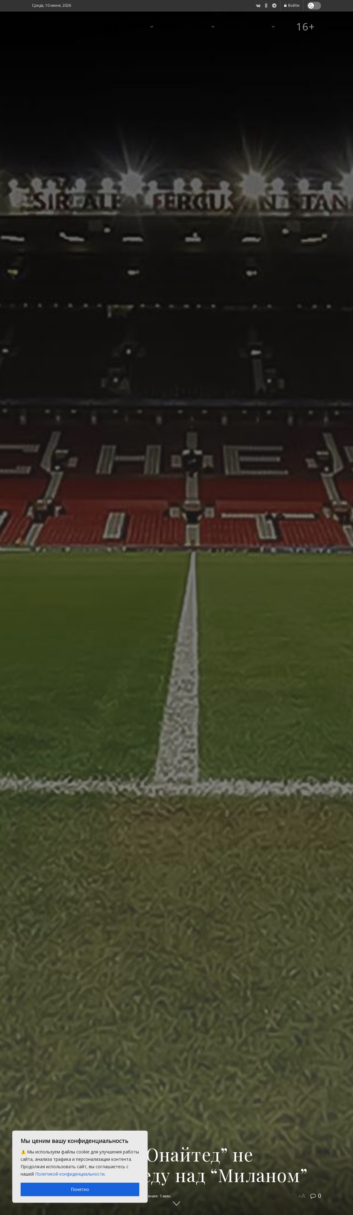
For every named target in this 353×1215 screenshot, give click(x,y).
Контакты (258, 26)
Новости (139, 26)
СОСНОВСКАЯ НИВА (75, 26)
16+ (305, 26)
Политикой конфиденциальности (70, 1174)
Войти (291, 5)
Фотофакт (171, 26)
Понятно (80, 1189)
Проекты (200, 26)
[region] (80, 1167)
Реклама (230, 26)
